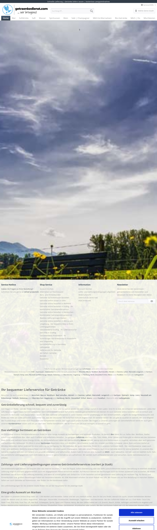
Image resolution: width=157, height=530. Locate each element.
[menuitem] (72, 12)
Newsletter (44, 359)
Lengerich (139, 372)
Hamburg (86, 375)
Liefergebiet (45, 347)
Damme (120, 372)
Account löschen (46, 289)
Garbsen (149, 372)
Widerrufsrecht (84, 295)
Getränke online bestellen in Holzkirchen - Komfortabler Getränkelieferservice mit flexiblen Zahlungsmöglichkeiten (57, 315)
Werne (88, 372)
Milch (107, 452)
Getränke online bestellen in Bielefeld (55, 303)
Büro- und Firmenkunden (50, 295)
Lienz (26, 375)
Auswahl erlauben (136, 501)
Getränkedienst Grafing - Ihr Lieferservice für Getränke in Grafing (58, 331)
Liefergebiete (139, 375)
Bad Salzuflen (103, 372)
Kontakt (43, 356)
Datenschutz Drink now (88, 297)
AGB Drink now (84, 300)
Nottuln (49, 375)
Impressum (40, 372)
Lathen (126, 372)
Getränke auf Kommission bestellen (54, 297)
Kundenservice (15, 423)
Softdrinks (80, 437)
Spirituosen (45, 443)
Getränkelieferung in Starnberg (53, 344)
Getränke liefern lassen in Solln (53, 300)
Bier (113, 434)
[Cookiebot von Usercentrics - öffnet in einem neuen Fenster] (16, 525)
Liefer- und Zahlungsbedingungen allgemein (96, 292)
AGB (32, 372)
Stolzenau (56, 375)
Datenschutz (49, 372)
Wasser (84, 440)
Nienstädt (132, 372)
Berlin (93, 375)
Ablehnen (136, 509)
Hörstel (111, 372)
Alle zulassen (136, 493)
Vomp (22, 375)
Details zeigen (130, 525)
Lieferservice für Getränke (50, 350)
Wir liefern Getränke (48, 353)
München (82, 372)
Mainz (110, 375)
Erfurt (105, 375)
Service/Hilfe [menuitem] (147, 5)
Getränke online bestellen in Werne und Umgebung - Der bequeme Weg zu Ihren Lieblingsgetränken (56, 324)
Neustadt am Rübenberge (38, 375)
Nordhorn (95, 372)
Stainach (17, 375)
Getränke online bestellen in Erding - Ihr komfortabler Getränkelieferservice (56, 308)
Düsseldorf (99, 375)
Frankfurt (120, 375)
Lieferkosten (86, 369)
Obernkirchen (68, 375)
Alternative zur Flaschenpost (51, 292)
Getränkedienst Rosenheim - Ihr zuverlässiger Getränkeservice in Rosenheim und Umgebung (58, 338)
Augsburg (76, 375)
